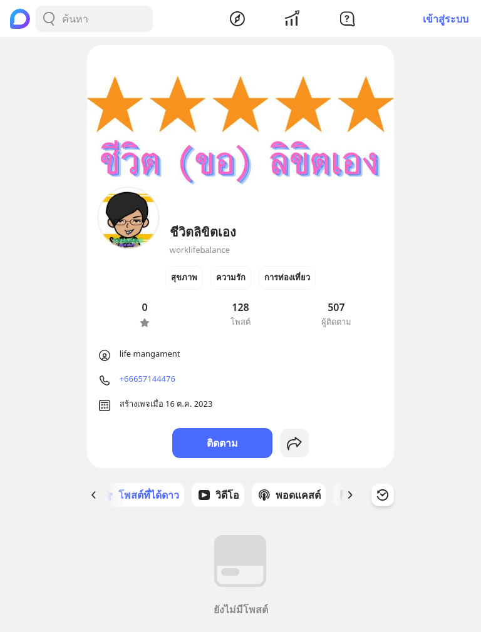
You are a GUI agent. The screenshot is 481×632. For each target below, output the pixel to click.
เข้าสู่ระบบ (445, 19)
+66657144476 (147, 378)
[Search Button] (48, 18)
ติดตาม (222, 443)
